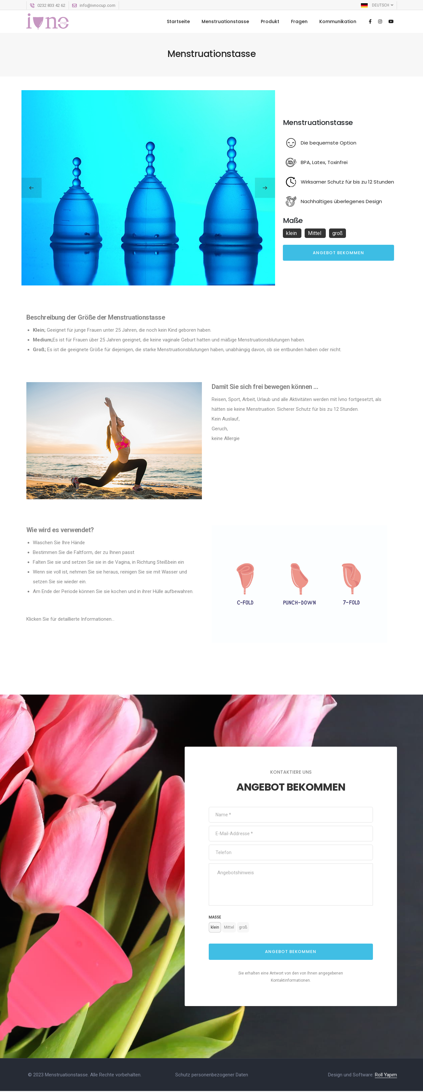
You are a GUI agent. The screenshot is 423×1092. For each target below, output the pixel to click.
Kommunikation (337, 21)
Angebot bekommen (338, 253)
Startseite (178, 21)
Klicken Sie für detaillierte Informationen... (70, 619)
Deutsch (377, 5)
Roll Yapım (386, 1076)
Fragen (299, 21)
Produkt (270, 21)
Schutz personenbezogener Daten (211, 1076)
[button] (31, 188)
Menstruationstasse (225, 21)
